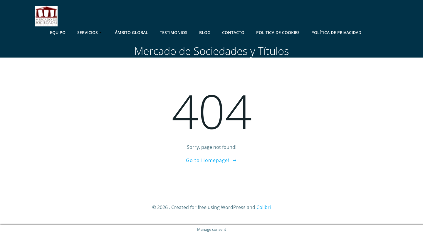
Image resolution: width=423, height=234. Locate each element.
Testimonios (173, 32)
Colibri (263, 207)
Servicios (90, 32)
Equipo (58, 32)
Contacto (233, 32)
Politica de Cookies (278, 32)
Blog (204, 32)
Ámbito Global (131, 32)
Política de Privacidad (336, 32)
